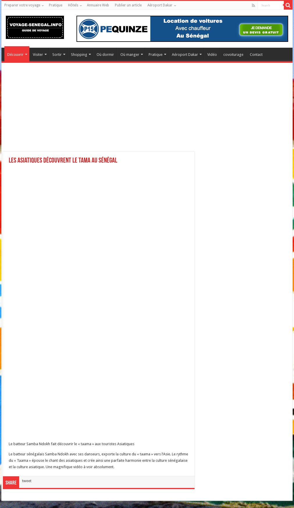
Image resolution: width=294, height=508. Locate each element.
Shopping (79, 54)
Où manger (129, 54)
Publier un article (128, 5)
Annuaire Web (98, 5)
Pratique (55, 5)
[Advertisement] (147, 110)
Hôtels (73, 5)
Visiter (38, 54)
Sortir (57, 54)
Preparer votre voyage (22, 5)
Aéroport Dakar (159, 5)
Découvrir (15, 54)
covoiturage (233, 54)
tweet (26, 481)
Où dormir (105, 54)
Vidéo (212, 54)
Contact (256, 54)
